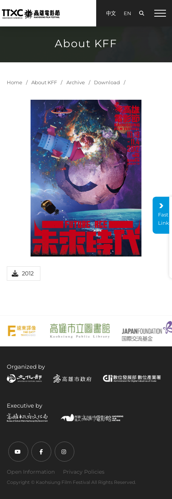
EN (127, 13)
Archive (75, 82)
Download (107, 82)
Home (14, 82)
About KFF (44, 82)
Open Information (31, 471)
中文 (111, 13)
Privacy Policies (83, 471)
